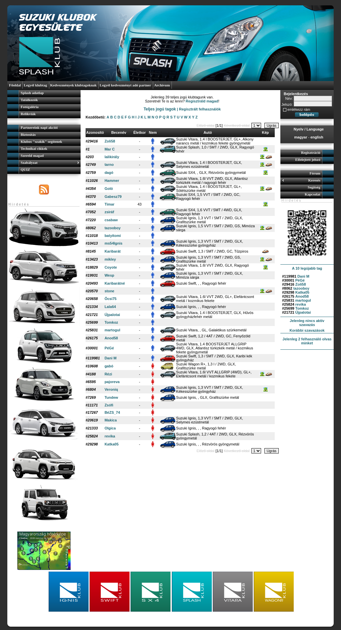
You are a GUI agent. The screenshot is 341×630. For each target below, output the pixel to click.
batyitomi (113, 236)
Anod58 (302, 296)
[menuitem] (44, 93)
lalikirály (112, 157)
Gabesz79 (113, 197)
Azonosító (95, 132)
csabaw (111, 220)
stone (109, 291)
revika (300, 304)
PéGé (300, 280)
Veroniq (111, 389)
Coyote (111, 267)
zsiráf (109, 212)
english (316, 137)
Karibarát (113, 251)
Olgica (110, 428)
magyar (300, 137)
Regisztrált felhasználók (200, 109)
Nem (153, 132)
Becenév (118, 132)
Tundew (111, 397)
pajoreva (112, 382)
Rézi (108, 374)
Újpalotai (303, 312)
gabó (109, 366)
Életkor (139, 132)
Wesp (109, 275)
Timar (110, 204)
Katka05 (302, 292)
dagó (109, 173)
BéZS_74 (112, 412)
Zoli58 (300, 284)
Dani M (303, 276)
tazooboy (301, 288)
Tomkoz (302, 308)
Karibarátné (115, 283)
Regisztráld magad (202, 101)
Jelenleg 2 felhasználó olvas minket (306, 341)
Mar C (110, 149)
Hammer (112, 181)
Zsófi (109, 405)
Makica (111, 420)
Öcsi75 (111, 299)
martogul (303, 300)
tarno (109, 165)
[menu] (44, 104)
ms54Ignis (114, 243)
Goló (109, 189)
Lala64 (110, 307)
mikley (110, 259)
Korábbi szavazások (306, 330)
